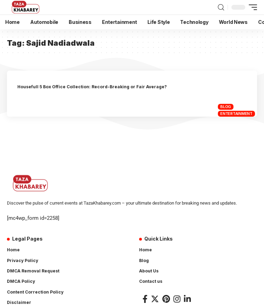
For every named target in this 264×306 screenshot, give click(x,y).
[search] (221, 7)
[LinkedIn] (187, 299)
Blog (225, 106)
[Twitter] (155, 299)
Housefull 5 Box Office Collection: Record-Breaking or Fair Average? (92, 86)
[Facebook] (145, 299)
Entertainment (236, 113)
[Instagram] (177, 299)
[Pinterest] (166, 299)
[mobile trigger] (251, 7)
